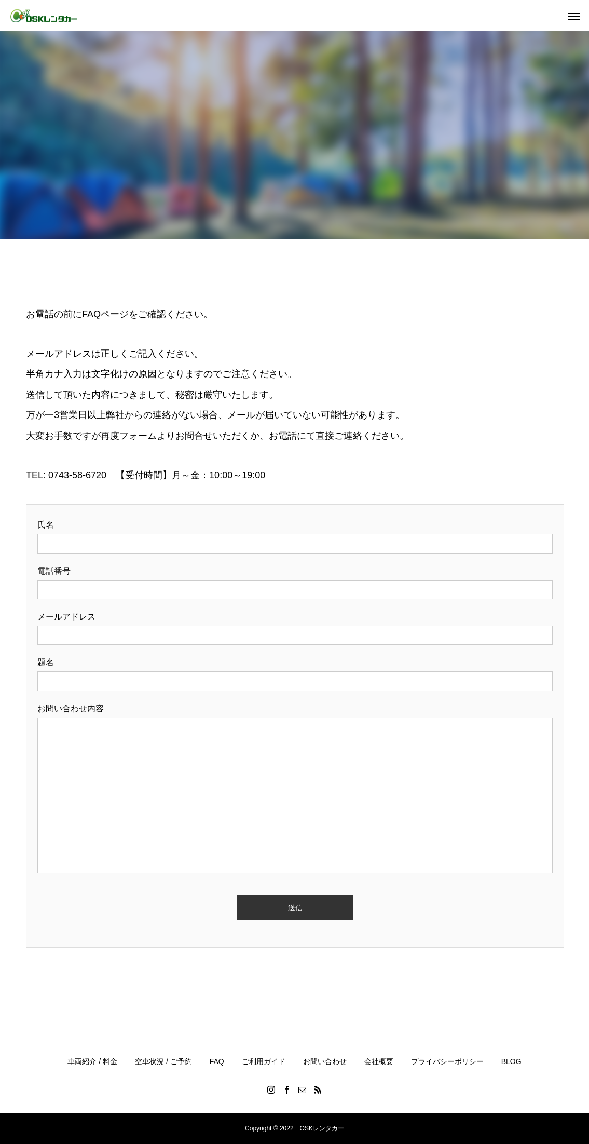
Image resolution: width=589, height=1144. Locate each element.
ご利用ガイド (263, 1061)
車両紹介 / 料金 (92, 1061)
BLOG (511, 1061)
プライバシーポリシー (447, 1061)
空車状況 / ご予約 (163, 1061)
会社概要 (378, 1061)
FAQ (217, 1061)
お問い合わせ (325, 1061)
